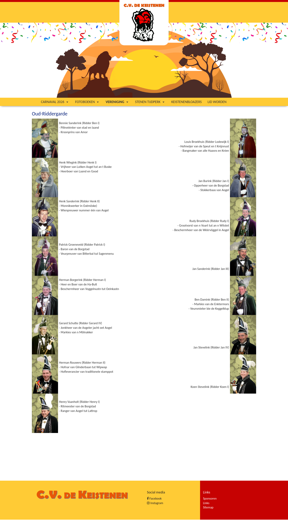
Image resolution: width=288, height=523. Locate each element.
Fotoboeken (87, 102)
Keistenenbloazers (186, 102)
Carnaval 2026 (55, 102)
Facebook (154, 498)
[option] (144, 60)
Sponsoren (210, 498)
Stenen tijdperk (150, 102)
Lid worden (217, 102)
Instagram (155, 503)
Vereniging (117, 102)
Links (206, 503)
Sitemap (208, 507)
